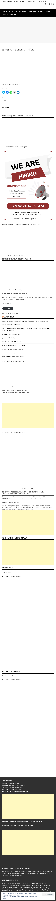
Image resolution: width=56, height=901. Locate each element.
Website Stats (7, 568)
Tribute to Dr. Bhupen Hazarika (11, 325)
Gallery (30, 1)
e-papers (18, 1)
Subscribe (7, 308)
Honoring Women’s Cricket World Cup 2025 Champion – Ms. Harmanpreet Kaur (25, 321)
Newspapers (11, 1)
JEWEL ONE (5, 107)
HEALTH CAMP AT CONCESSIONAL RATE (14, 345)
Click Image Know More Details (14, 538)
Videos (35, 1)
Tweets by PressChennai (9, 676)
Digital (40, 1)
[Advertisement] (28, 30)
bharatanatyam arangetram (10, 353)
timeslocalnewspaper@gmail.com (12, 787)
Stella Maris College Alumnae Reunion (13, 356)
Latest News (9, 317)
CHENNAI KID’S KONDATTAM (11, 334)
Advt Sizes (25, 1)
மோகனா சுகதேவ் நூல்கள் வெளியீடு (12, 349)
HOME (4, 1)
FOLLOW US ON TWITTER (11, 672)
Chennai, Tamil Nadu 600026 (10, 783)
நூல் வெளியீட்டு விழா (8, 338)
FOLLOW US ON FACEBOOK (11, 577)
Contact (45, 1)
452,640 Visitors (7, 572)
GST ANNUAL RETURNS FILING (11, 341)
